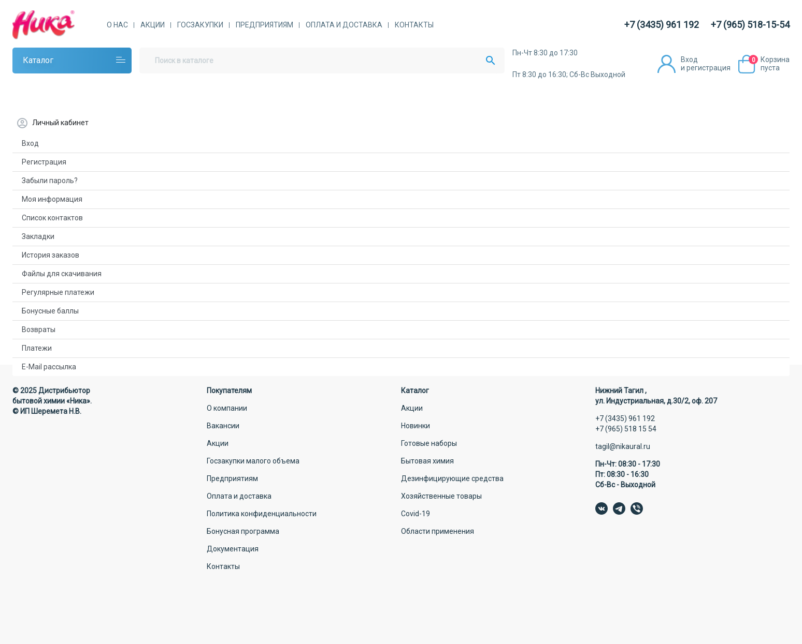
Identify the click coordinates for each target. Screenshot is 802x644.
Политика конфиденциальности (262, 514)
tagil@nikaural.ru (622, 446)
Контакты (414, 25)
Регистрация (44, 162)
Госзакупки (200, 25)
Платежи (37, 348)
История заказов (50, 255)
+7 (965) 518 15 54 (625, 429)
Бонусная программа (243, 531)
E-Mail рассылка (49, 367)
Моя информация (52, 199)
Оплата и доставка (344, 25)
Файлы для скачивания (62, 273)
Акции (152, 25)
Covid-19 (415, 514)
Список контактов (52, 218)
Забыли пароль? (50, 180)
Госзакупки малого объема (253, 461)
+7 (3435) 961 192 (661, 24)
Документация (233, 549)
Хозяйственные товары (441, 496)
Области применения (437, 531)
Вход (30, 143)
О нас (117, 25)
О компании (227, 408)
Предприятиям (264, 25)
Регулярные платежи (58, 292)
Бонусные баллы (50, 311)
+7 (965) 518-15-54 (750, 24)
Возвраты (38, 329)
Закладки (38, 236)
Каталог (38, 60)
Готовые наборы (429, 443)
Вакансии (223, 426)
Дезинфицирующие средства (452, 478)
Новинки (415, 426)
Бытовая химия (427, 461)
